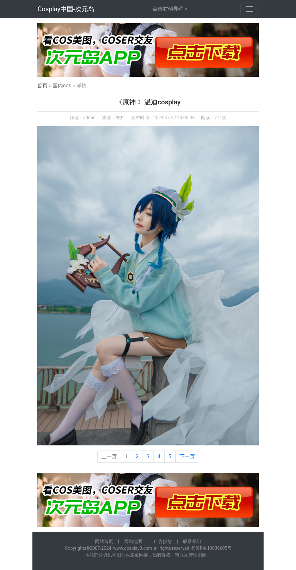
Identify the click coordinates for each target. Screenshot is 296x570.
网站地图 (133, 541)
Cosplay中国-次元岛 (66, 9)
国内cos (62, 86)
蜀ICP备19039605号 (211, 548)
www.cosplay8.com (132, 548)
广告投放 (163, 541)
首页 (42, 86)
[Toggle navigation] (249, 9)
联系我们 (192, 541)
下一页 (187, 456)
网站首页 (104, 541)
